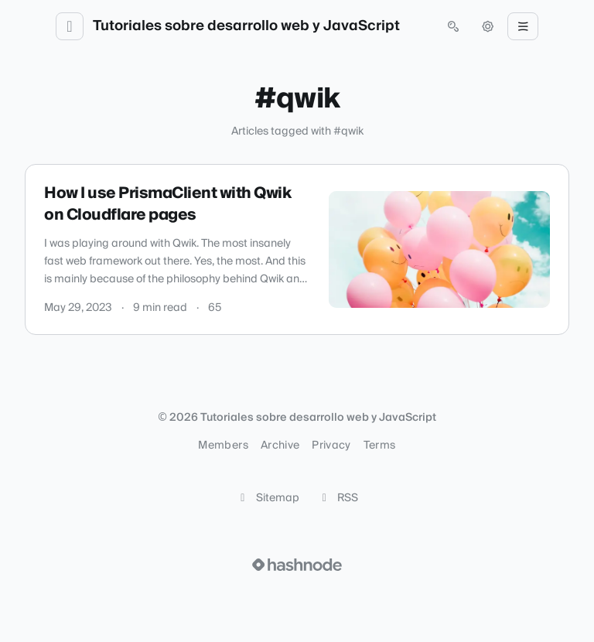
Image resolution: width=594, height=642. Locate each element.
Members (223, 445)
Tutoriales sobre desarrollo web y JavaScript (246, 26)
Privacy (331, 445)
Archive (280, 445)
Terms (380, 445)
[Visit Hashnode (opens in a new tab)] (297, 564)
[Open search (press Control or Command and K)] (453, 26)
